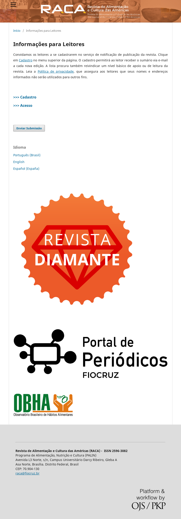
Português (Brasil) (26, 155)
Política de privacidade (56, 71)
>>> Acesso (22, 105)
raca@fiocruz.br (27, 473)
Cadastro (25, 60)
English (18, 162)
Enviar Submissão (29, 128)
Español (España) (26, 168)
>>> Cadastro (24, 97)
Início (16, 31)
